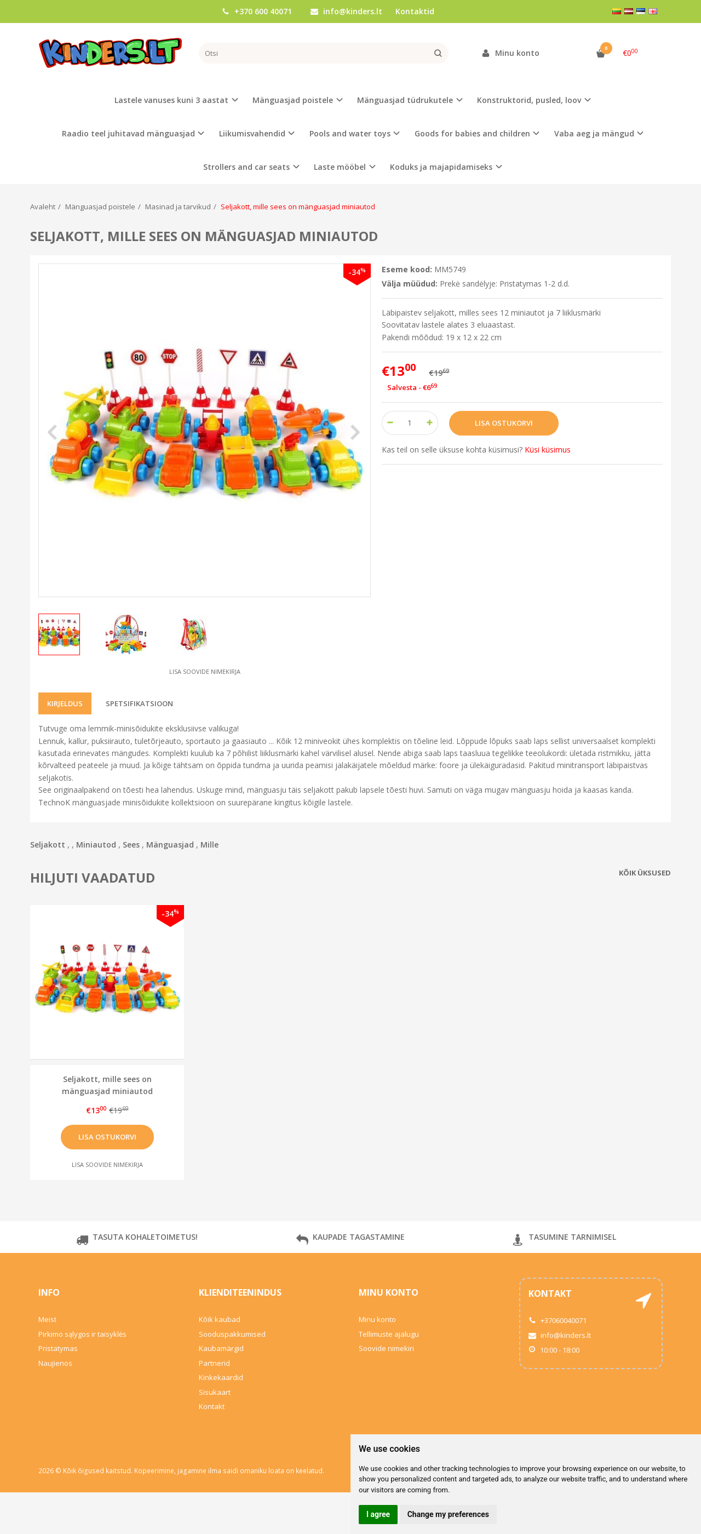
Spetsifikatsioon (139, 703)
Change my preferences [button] (448, 1514)
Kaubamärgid (221, 1348)
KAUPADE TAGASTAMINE (350, 1241)
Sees (131, 844)
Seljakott (47, 844)
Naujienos (55, 1363)
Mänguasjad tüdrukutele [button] (405, 100)
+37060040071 (557, 1320)
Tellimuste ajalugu (389, 1334)
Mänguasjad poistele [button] (292, 100)
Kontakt (212, 1406)
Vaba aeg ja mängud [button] (594, 133)
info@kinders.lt (346, 11)
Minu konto (388, 1292)
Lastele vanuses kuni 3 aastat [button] (171, 100)
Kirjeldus (65, 703)
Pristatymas (58, 1348)
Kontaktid (414, 11)
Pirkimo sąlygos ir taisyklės (82, 1334)
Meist (47, 1319)
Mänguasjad (170, 844)
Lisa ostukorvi (107, 1137)
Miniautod (96, 844)
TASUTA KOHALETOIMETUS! (137, 1241)
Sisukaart (215, 1392)
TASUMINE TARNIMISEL (564, 1241)
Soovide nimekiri (386, 1348)
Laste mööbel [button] (340, 167)
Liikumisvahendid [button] (252, 133)
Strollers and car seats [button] (246, 167)
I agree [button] (378, 1514)
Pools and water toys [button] (349, 133)
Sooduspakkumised (232, 1334)
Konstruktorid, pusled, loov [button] (529, 100)
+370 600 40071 (257, 11)
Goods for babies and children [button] (472, 133)
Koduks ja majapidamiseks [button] (441, 167)
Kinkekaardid (221, 1377)
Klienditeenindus (240, 1292)
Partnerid (214, 1363)
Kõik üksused (645, 873)
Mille (209, 844)
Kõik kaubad (219, 1319)
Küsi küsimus (548, 449)
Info (49, 1292)
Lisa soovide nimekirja (204, 671)
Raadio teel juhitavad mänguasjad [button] (128, 133)
